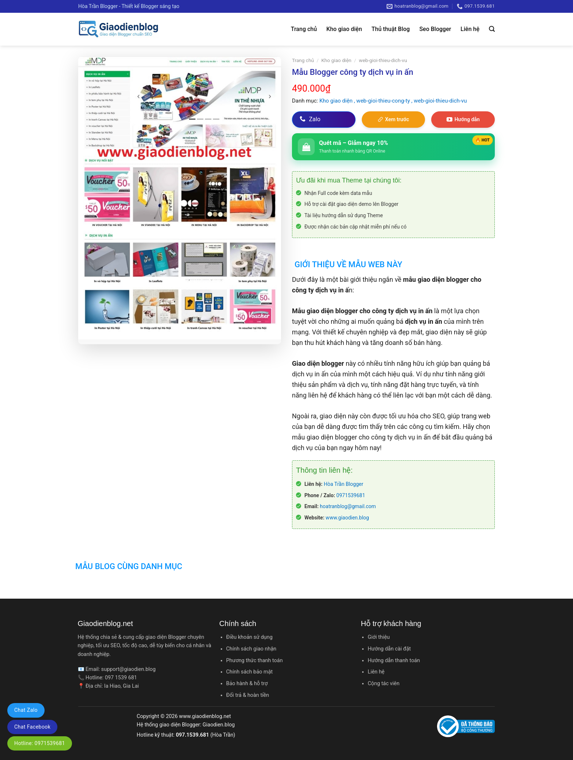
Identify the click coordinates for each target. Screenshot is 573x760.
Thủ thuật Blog (391, 29)
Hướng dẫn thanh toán (394, 660)
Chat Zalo (26, 710)
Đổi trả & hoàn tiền (247, 695)
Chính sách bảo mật (249, 672)
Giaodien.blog (218, 725)
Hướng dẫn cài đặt (389, 649)
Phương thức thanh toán (254, 660)
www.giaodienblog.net (205, 716)
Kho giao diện (344, 29)
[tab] (347, 260)
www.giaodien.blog (347, 518)
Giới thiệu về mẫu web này (348, 264)
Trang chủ (304, 29)
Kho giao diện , (337, 100)
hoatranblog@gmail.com (348, 506)
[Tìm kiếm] (492, 29)
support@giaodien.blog (128, 669)
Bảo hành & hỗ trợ (247, 683)
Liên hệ (469, 29)
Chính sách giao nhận (251, 649)
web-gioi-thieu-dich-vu (383, 60)
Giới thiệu (379, 637)
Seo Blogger (435, 29)
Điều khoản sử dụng (249, 637)
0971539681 (350, 495)
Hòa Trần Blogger (343, 484)
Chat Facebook (32, 727)
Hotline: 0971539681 (39, 743)
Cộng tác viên (383, 683)
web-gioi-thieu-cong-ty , (385, 100)
